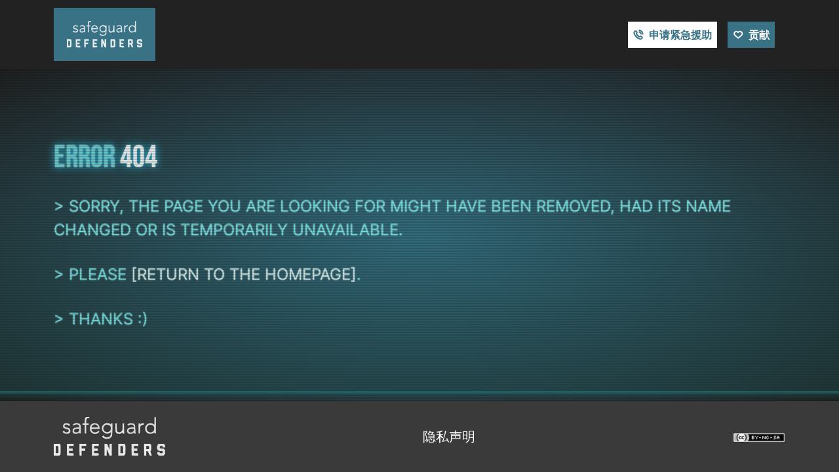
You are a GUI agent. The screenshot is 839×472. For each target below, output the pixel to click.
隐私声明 (449, 436)
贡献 (759, 34)
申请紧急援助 (680, 34)
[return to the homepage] (244, 274)
